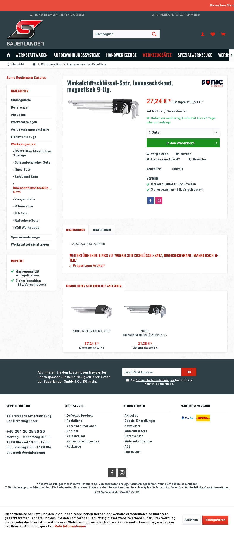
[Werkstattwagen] (32, 55)
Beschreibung (75, 229)
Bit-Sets (21, 213)
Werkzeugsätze (23, 144)
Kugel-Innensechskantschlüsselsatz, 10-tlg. (145, 333)
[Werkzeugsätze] (157, 55)
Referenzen (20, 107)
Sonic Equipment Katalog (26, 78)
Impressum (133, 452)
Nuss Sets (22, 169)
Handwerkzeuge (23, 137)
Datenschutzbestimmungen (155, 380)
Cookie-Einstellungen (140, 421)
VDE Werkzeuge (26, 228)
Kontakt (72, 431)
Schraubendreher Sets (32, 162)
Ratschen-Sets (26, 220)
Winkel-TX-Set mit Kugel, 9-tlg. (91, 331)
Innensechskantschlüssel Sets (32, 190)
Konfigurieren (215, 520)
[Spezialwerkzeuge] (195, 55)
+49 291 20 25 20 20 (25, 431)
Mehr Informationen (70, 526)
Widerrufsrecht (136, 431)
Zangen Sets (24, 199)
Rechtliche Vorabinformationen (81, 423)
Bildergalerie (21, 100)
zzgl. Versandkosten (174, 111)
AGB (128, 446)
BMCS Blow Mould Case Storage (32, 153)
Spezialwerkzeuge (25, 237)
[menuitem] (223, 34)
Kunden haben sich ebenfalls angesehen (93, 286)
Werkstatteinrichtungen (30, 244)
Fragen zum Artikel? (163, 159)
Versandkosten (108, 484)
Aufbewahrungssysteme (30, 129)
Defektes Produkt (80, 416)
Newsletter (133, 426)
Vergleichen (157, 154)
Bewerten (197, 159)
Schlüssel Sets (26, 177)
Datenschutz (134, 436)
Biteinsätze (23, 206)
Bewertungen (102, 229)
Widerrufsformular (138, 441)
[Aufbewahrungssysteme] (77, 55)
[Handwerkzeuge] (121, 55)
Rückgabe (74, 446)
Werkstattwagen (24, 122)
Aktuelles (18, 115)
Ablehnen (191, 520)
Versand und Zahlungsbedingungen (83, 438)
